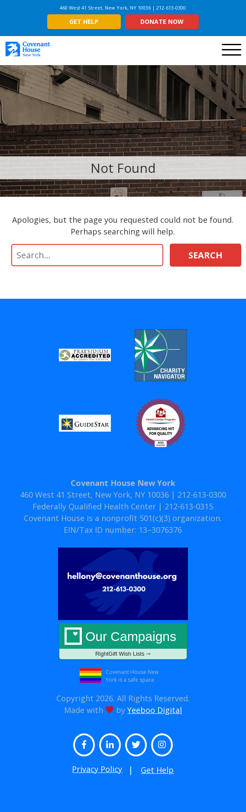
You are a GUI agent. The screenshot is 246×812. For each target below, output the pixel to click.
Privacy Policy (97, 769)
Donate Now (162, 21)
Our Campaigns (123, 643)
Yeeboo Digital (154, 710)
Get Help (83, 21)
